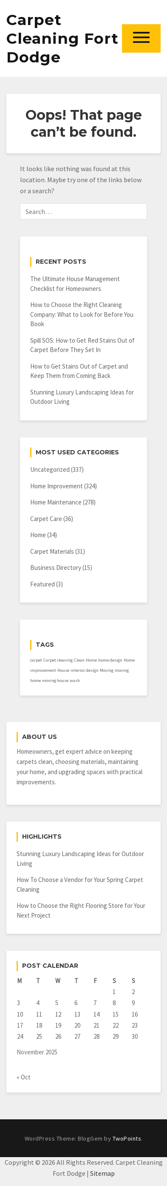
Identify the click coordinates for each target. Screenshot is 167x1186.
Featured (42, 584)
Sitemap (102, 1173)
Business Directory (55, 567)
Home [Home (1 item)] (91, 660)
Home (38, 535)
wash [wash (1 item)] (75, 680)
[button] (141, 38)
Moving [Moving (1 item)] (106, 670)
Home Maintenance (56, 502)
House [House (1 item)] (63, 670)
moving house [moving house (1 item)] (55, 680)
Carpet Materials (52, 551)
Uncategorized (50, 469)
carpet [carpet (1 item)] (36, 660)
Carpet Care (46, 519)
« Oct (24, 1077)
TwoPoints (127, 1138)
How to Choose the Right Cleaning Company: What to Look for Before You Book (81, 314)
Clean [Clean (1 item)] (79, 660)
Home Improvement (56, 486)
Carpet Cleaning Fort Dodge (62, 38)
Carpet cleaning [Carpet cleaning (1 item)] (58, 660)
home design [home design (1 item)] (110, 660)
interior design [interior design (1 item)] (85, 670)
